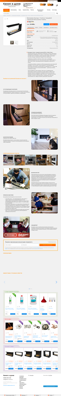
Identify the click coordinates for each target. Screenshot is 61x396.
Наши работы (27, 0)
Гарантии (32, 0)
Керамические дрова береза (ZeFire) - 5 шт (27, 337)
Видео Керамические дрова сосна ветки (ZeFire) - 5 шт (56, 335)
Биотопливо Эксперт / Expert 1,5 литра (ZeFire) (10, 309)
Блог (23, 0)
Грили (20, 9)
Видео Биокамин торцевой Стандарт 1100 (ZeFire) (11, 361)
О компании (5, 0)
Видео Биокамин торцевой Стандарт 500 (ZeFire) (39, 361)
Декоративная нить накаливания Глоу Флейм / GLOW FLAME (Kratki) (9, 337)
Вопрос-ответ (21, 385)
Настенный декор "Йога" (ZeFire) (45, 336)
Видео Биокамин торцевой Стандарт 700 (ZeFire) (30, 361)
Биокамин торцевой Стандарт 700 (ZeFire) (28, 364)
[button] (56, 160)
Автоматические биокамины (40, 10)
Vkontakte (31, 375)
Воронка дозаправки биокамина (43, 309)
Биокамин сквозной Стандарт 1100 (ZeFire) (19, 364)
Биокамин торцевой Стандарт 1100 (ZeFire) (9, 364)
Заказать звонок (29, 7)
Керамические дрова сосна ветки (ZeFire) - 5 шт (54, 337)
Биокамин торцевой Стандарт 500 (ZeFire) (38, 364)
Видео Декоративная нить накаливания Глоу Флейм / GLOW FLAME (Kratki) (11, 335)
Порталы (32, 9)
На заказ (48, 9)
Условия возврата (22, 380)
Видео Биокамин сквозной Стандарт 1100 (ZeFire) (21, 361)
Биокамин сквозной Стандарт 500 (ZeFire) (47, 364)
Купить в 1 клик (53, 24)
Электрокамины (14, 9)
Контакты (37, 0)
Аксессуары (54, 9)
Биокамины (6, 9)
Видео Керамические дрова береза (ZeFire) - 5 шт (29, 335)
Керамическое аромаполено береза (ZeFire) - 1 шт (36, 336)
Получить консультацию (47, 245)
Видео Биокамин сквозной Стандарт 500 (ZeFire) (49, 361)
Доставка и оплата (17, 0)
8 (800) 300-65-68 (28, 3)
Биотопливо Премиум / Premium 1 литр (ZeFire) (22, 309)
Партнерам (11, 0)
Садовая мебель (26, 9)
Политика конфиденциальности (9, 385)
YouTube (50, 375)
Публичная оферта (22, 384)
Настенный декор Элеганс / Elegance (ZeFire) (18, 336)
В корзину (44, 24)
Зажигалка (52, 309)
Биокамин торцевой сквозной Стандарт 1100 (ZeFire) (57, 364)
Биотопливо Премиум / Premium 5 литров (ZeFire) (33, 309)
